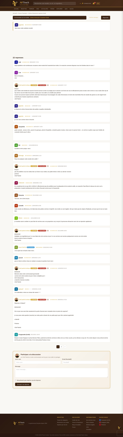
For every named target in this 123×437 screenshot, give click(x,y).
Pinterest (102, 425)
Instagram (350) (104, 422)
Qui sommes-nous (90, 420)
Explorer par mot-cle (62, 424)
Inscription (88, 429)
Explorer (59, 8)
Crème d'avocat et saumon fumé (39, 17)
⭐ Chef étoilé (34, 85)
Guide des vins (76, 420)
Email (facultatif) (66, 359)
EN (98, 3)
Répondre (105, 17)
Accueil (16, 8)
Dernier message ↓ (94, 17)
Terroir (31, 8)
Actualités (44, 8)
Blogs (71, 8)
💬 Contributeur (30, 247)
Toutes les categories (62, 420)
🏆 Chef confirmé (42, 85)
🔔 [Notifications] (94, 3)
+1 (47, 85)
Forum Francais (22, 13)
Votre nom (18, 359)
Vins (37, 8)
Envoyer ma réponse (23, 384)
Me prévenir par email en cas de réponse (28, 380)
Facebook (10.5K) (104, 420)
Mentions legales (90, 424)
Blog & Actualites (76, 424)
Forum (52, 8)
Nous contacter (90, 422)
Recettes (24, 8)
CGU (87, 427)
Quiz (66, 8)
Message (17, 366)
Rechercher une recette (63, 422)
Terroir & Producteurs (77, 422)
